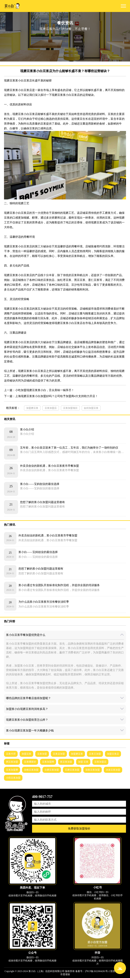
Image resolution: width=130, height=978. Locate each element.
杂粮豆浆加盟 (31, 769)
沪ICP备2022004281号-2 (97, 971)
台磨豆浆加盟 (51, 769)
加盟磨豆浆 (32, 408)
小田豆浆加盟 (13, 777)
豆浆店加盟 (59, 753)
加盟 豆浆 (83, 761)
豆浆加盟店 (51, 408)
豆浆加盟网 (48, 761)
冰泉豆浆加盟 (113, 769)
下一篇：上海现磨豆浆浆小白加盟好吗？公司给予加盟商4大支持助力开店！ (51, 396)
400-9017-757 (42, 797)
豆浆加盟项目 (70, 408)
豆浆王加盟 (95, 753)
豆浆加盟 (42, 753)
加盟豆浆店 (113, 753)
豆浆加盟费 (12, 769)
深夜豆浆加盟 (92, 769)
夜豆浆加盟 (66, 761)
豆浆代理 (11, 753)
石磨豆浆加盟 (72, 769)
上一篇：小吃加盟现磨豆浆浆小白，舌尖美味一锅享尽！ (39, 390)
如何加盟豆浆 (91, 408)
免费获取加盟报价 (79, 828)
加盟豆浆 (26, 753)
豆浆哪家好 (30, 761)
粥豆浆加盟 (12, 761)
